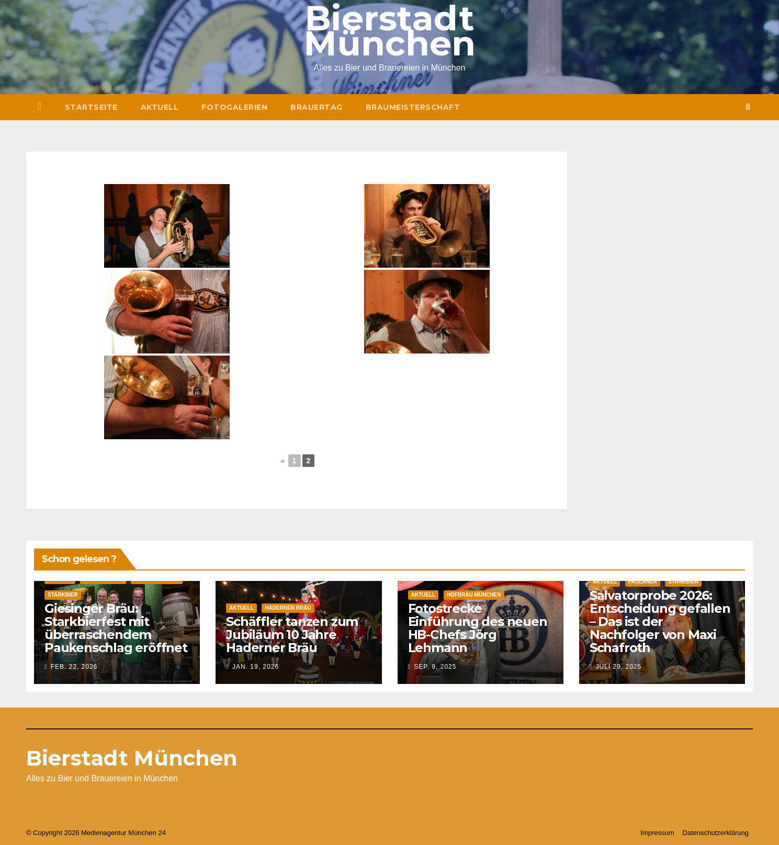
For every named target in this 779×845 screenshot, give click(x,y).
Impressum (657, 833)
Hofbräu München (474, 595)
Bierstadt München (132, 758)
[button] (748, 107)
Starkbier (63, 595)
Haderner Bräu (288, 608)
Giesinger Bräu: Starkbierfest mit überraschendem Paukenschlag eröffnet (115, 628)
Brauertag (316, 107)
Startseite (91, 107)
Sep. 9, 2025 (435, 666)
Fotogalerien (234, 107)
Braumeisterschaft (413, 107)
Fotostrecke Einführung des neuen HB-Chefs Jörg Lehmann (477, 628)
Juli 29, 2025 (618, 666)
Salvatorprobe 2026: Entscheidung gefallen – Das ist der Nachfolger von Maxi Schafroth (660, 621)
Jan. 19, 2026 (255, 666)
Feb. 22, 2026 (74, 666)
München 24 (147, 833)
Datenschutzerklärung (716, 833)
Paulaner (642, 582)
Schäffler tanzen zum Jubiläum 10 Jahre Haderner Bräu (292, 634)
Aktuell (160, 107)
